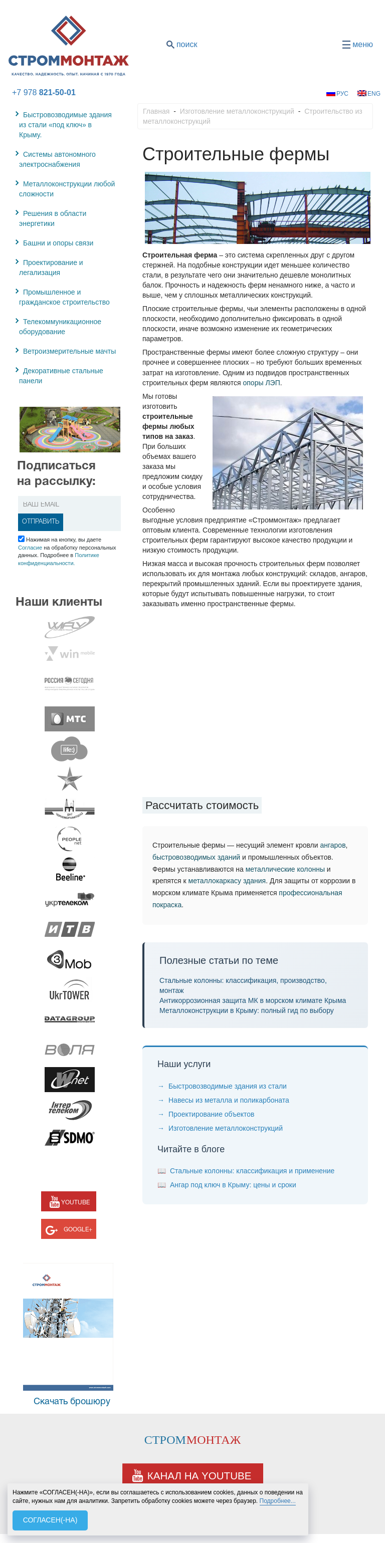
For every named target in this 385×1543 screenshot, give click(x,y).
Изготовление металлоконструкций (237, 111)
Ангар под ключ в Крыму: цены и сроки (233, 1185)
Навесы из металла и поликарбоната (228, 1100)
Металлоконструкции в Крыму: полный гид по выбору (246, 1010)
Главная (156, 111)
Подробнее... (278, 1500)
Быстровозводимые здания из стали (227, 1086)
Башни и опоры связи (58, 243)
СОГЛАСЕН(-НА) (50, 1520)
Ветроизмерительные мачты (69, 351)
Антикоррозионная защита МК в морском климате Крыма (252, 1000)
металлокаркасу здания (227, 881)
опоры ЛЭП (261, 383)
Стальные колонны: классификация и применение (252, 1171)
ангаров (332, 845)
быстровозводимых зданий (196, 857)
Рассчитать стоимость (202, 805)
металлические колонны (285, 869)
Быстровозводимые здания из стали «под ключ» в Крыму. (65, 125)
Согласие (30, 548)
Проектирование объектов (211, 1114)
